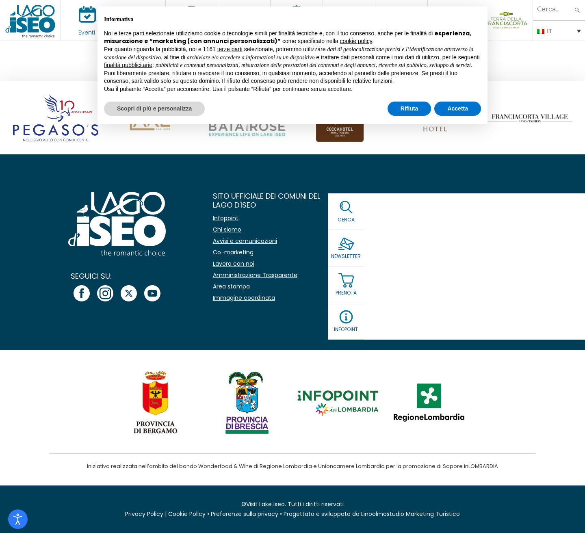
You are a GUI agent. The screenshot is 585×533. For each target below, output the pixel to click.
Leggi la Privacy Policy (420, 278)
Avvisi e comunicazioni (245, 241)
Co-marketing (233, 252)
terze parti (230, 49)
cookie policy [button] (356, 41)
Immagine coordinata (244, 298)
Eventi (86, 32)
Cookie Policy (187, 514)
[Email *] (465, 238)
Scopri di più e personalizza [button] (154, 108)
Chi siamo (227, 229)
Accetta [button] (457, 108)
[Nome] (465, 219)
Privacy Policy (144, 514)
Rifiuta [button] (409, 108)
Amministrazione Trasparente (255, 275)
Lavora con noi (233, 264)
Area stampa (231, 286)
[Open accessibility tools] (18, 519)
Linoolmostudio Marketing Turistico (410, 514)
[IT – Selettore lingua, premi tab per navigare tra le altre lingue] (559, 30)
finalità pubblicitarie (128, 65)
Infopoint (225, 218)
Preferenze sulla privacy (244, 514)
